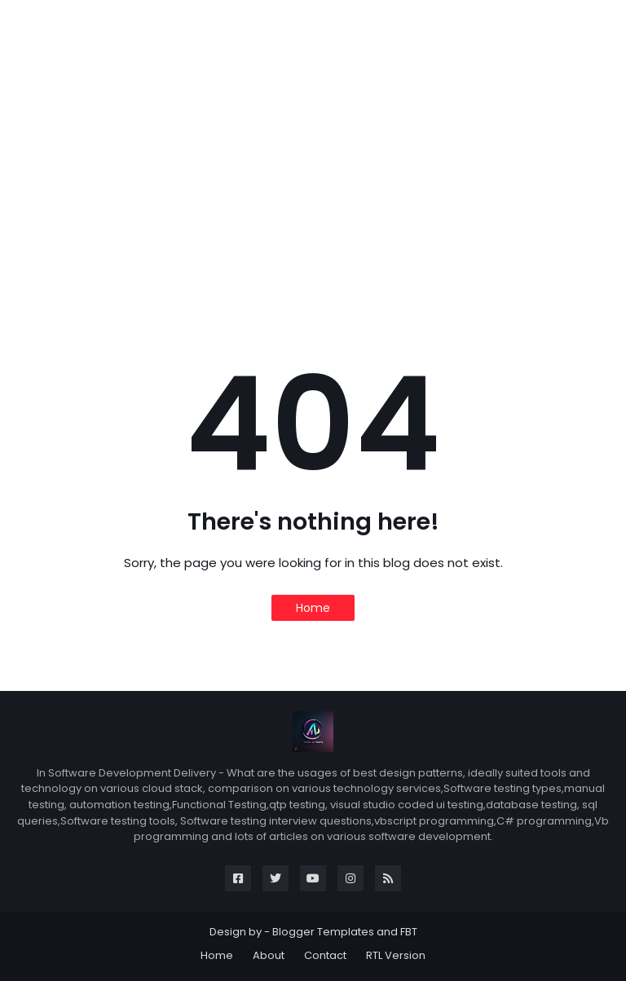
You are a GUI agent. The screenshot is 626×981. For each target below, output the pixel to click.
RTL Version (395, 955)
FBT (408, 931)
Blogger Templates (323, 931)
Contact (325, 955)
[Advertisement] (313, 188)
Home (313, 608)
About (268, 955)
